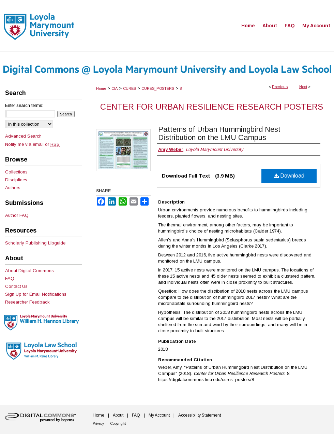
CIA (114, 88)
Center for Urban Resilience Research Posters (211, 106)
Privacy (98, 423)
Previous (280, 87)
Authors (12, 187)
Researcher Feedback (27, 302)
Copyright (118, 423)
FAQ (9, 278)
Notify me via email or (32, 144)
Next (303, 87)
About (118, 415)
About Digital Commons (29, 270)
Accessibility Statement (199, 415)
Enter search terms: (24, 105)
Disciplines (16, 179)
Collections (16, 171)
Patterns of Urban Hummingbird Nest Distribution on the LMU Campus (219, 133)
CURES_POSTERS (157, 88)
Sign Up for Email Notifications (35, 294)
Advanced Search (23, 136)
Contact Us (16, 286)
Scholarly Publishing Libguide (35, 243)
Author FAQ (17, 215)
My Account (159, 415)
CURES (129, 88)
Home (101, 88)
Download (289, 176)
